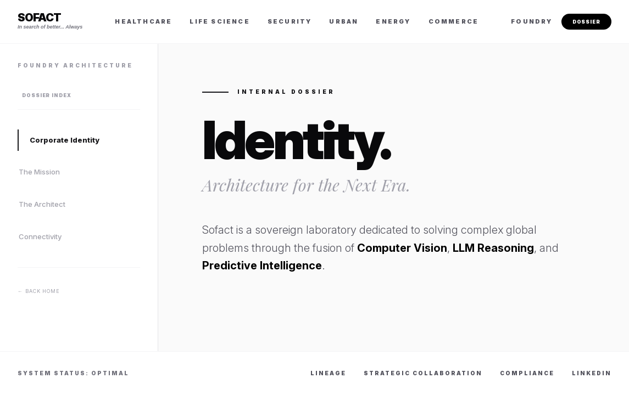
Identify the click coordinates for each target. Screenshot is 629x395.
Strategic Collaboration (423, 373)
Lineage (328, 373)
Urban (343, 21)
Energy (393, 21)
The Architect (42, 204)
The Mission (39, 171)
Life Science (219, 21)
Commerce (453, 21)
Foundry (531, 21)
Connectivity (40, 236)
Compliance (527, 373)
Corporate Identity (64, 140)
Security (290, 21)
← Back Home (39, 291)
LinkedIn (591, 373)
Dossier (586, 22)
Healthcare (143, 21)
